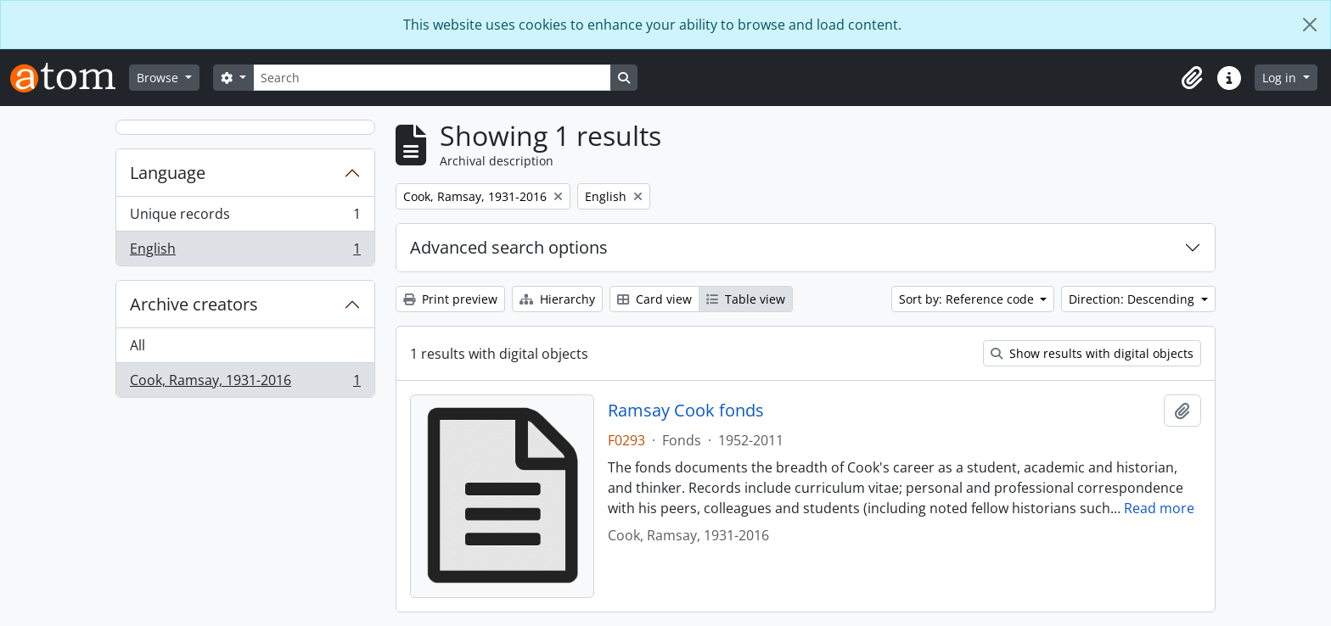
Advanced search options (509, 247)
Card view (654, 299)
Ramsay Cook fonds (686, 410)
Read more (1159, 508)
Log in (1281, 78)
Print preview (450, 299)
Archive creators (194, 304)
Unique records (245, 218)
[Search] (432, 77)
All (137, 345)
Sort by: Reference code (968, 299)
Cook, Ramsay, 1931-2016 (245, 383)
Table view (745, 299)
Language (167, 172)
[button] (1191, 78)
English (245, 251)
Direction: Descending (1133, 299)
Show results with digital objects (1092, 353)
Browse (159, 78)
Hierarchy (557, 299)
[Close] (1309, 24)
